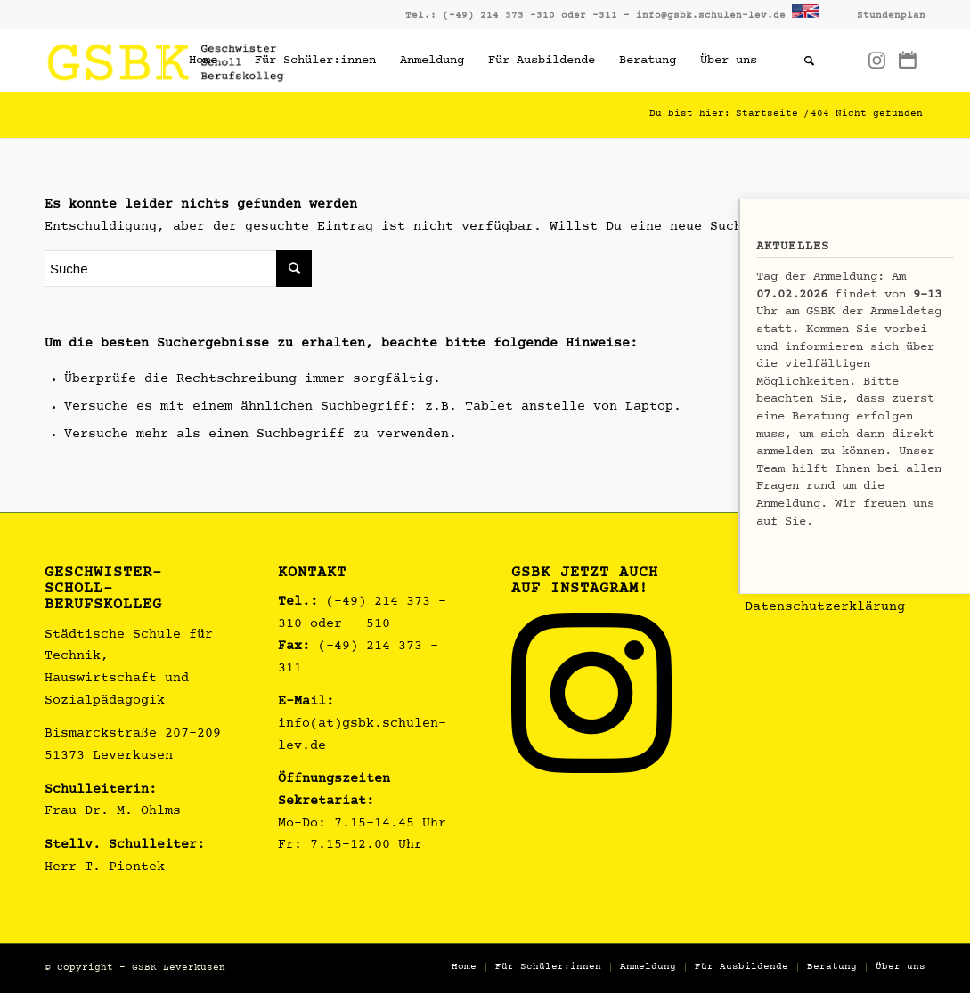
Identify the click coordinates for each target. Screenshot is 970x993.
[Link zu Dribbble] (907, 59)
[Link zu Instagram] (876, 59)
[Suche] (809, 60)
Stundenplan (891, 15)
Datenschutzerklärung (825, 608)
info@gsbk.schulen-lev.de (711, 15)
